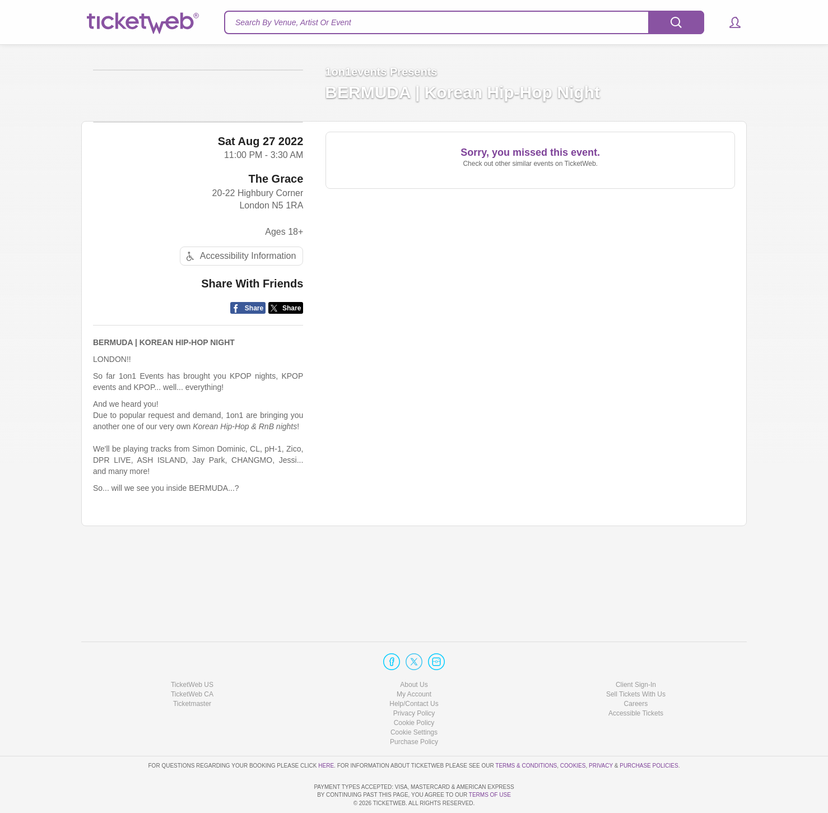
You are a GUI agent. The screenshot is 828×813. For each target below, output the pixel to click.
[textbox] (464, 22)
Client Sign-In (636, 653)
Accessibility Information (239, 336)
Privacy (601, 734)
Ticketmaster (192, 672)
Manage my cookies (414, 700)
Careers (636, 672)
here (326, 734)
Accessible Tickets (635, 681)
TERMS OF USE (490, 795)
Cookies (573, 734)
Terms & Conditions (526, 734)
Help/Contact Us (413, 672)
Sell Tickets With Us (636, 662)
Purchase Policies (649, 734)
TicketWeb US (192, 653)
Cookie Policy (414, 691)
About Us (413, 653)
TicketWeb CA (192, 662)
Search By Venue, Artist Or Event (293, 22)
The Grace (276, 258)
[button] (730, 22)
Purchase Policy (414, 710)
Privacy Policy (414, 681)
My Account (414, 662)
